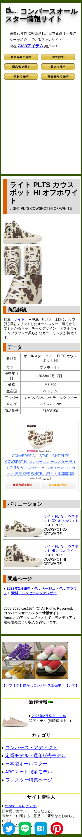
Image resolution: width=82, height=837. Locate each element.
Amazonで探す (58, 485)
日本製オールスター (26, 763)
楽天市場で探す (23, 485)
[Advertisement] (41, 128)
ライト (19, 319)
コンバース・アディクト (31, 747)
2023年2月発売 (18, 588)
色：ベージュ (44, 588)
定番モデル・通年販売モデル (35, 755)
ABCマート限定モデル (28, 771)
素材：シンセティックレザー (34, 593)
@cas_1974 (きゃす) (21, 806)
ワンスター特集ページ (28, 779)
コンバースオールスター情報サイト (41, 15)
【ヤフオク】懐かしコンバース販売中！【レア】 (40, 685)
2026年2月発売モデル (47, 716)
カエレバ (46, 478)
